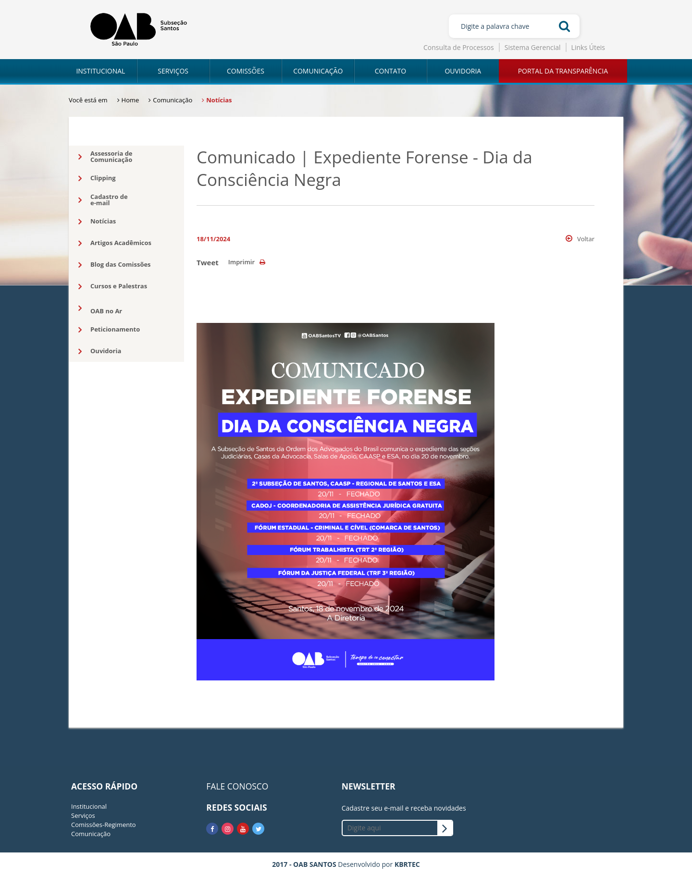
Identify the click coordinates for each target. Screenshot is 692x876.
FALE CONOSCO (237, 786)
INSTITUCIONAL (100, 70)
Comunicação (91, 833)
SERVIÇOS (173, 70)
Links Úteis (588, 47)
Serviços (83, 815)
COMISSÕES (245, 70)
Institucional (89, 806)
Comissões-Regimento (103, 824)
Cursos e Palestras (112, 286)
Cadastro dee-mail (103, 199)
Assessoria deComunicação (105, 156)
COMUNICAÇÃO (318, 70)
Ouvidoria (99, 351)
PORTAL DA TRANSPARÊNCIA (563, 70)
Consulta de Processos (458, 47)
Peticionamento (109, 329)
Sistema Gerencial (533, 47)
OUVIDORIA (463, 70)
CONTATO (390, 70)
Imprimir (246, 262)
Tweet (208, 262)
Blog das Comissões (114, 265)
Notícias (97, 221)
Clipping (97, 178)
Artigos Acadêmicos (114, 243)
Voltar (580, 238)
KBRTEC (407, 864)
